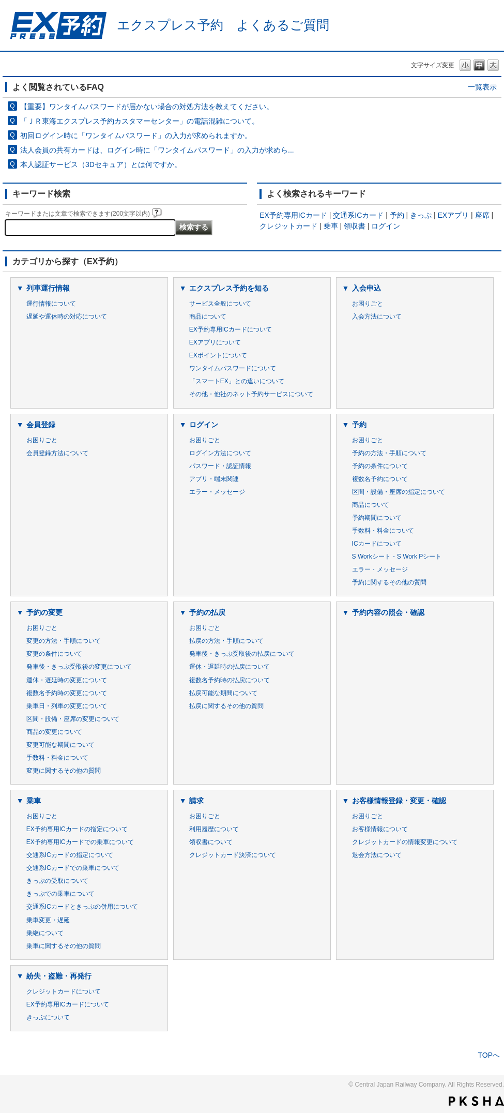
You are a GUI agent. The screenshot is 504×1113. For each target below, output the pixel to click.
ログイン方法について (220, 453)
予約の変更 (44, 612)
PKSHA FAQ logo (476, 1101)
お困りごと (367, 303)
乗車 (331, 226)
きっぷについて (48, 1017)
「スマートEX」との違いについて (236, 381)
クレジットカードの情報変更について (404, 842)
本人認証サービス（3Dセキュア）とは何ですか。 (100, 164)
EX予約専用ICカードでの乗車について (80, 842)
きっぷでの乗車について (60, 893)
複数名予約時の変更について (66, 693)
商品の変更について (54, 731)
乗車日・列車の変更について (66, 706)
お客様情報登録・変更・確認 (399, 800)
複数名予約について (380, 479)
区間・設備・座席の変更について (72, 719)
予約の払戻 (207, 612)
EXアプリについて (215, 342)
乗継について (45, 933)
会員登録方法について (57, 453)
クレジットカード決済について (232, 855)
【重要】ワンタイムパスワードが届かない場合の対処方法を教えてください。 (146, 106)
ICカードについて (377, 543)
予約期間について (377, 517)
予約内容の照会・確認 (388, 612)
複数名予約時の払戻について (229, 680)
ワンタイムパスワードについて (232, 368)
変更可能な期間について (60, 744)
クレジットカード (288, 226)
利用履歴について (214, 829)
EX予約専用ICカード (293, 215)
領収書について (211, 842)
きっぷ (421, 215)
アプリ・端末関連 (214, 479)
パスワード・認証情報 (220, 466)
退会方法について (377, 855)
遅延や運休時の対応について (66, 316)
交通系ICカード (358, 215)
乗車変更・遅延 (48, 920)
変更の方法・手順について (63, 640)
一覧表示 (482, 87)
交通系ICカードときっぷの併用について (82, 906)
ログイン (385, 226)
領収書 (354, 226)
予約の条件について (380, 466)
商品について (207, 316)
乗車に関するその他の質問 (63, 946)
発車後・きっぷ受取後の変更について (79, 666)
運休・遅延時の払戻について (229, 666)
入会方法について (377, 316)
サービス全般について (220, 303)
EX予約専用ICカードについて (230, 329)
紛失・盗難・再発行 (58, 976)
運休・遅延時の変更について (66, 680)
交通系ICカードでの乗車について (72, 867)
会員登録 (40, 424)
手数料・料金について (383, 530)
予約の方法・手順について (389, 453)
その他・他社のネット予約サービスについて (251, 394)
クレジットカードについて (63, 991)
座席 (482, 215)
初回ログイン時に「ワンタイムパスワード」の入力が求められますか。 (136, 135)
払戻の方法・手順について (226, 640)
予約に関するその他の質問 (389, 582)
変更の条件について (54, 653)
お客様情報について (380, 829)
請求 (196, 800)
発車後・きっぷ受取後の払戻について (242, 653)
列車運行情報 (48, 288)
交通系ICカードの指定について (69, 855)
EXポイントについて (218, 355)
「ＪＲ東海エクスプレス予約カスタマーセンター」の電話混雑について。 (139, 121)
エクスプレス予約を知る (229, 288)
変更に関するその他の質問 (63, 770)
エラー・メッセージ (217, 491)
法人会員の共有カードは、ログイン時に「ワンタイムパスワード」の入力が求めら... (157, 150)
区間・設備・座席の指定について (398, 491)
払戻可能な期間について (223, 693)
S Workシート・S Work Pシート (397, 556)
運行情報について (51, 303)
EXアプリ (453, 215)
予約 (397, 215)
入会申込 (366, 288)
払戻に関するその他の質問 (226, 706)
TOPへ (489, 1055)
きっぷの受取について (57, 880)
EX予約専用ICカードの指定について (77, 829)
